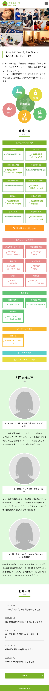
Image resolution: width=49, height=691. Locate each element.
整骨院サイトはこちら (24, 228)
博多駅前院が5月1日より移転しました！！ (23, 622)
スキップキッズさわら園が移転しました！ (23, 609)
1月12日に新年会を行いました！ (19, 649)
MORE (24, 675)
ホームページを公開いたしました (19, 661)
